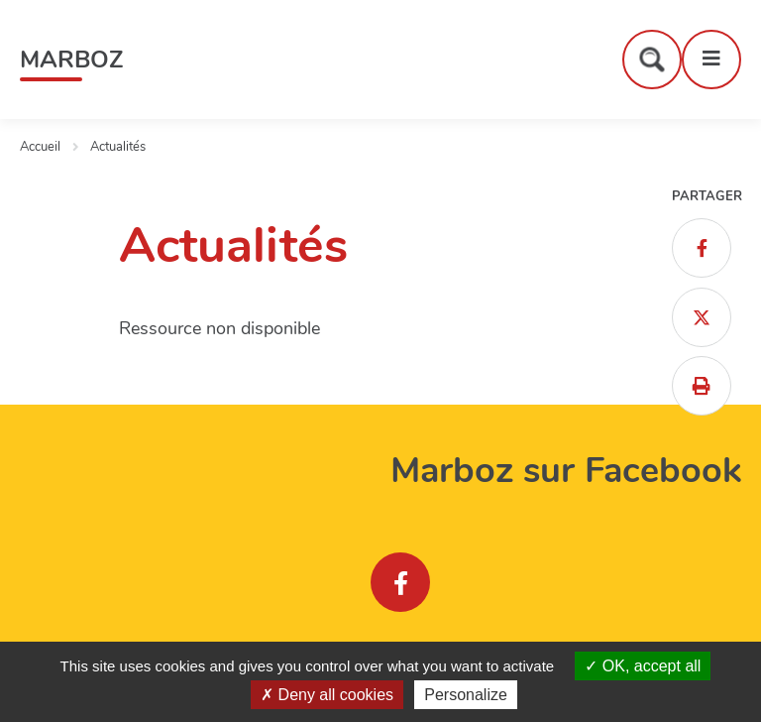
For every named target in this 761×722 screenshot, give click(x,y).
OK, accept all (643, 666)
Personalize (465, 694)
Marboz (71, 59)
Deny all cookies (327, 694)
